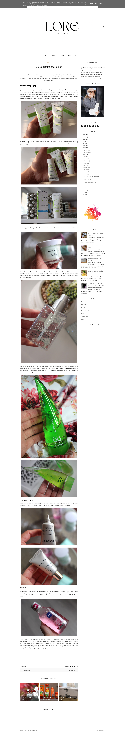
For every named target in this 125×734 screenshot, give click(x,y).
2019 (84, 190)
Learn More (93, 4)
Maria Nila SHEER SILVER (90, 182)
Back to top (101, 730)
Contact (77, 55)
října (85, 154)
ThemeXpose (33, 730)
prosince (86, 150)
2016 (84, 194)
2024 (84, 139)
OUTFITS (83, 319)
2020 (84, 147)
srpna (85, 158)
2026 (84, 134)
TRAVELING (84, 316)
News (69, 55)
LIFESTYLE (84, 304)
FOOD (83, 307)
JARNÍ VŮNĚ (87, 179)
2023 (84, 141)
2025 (84, 137)
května (86, 165)
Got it (100, 4)
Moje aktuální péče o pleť (90, 185)
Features (54, 55)
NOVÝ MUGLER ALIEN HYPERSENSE (28, 698)
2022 (84, 143)
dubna (86, 167)
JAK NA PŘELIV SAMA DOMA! (96, 283)
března (86, 169)
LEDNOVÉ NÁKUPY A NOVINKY (92, 176)
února (85, 172)
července (86, 161)
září (85, 156)
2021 (84, 145)
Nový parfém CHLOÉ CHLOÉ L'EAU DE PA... (47, 698)
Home (46, 55)
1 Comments (24, 666)
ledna (85, 174)
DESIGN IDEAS (85, 310)
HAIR (82, 313)
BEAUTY (49, 62)
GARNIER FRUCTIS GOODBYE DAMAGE (66, 698)
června (86, 163)
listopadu (86, 152)
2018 (84, 192)
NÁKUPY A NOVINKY (89, 188)
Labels (62, 55)
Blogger (100, 324)
